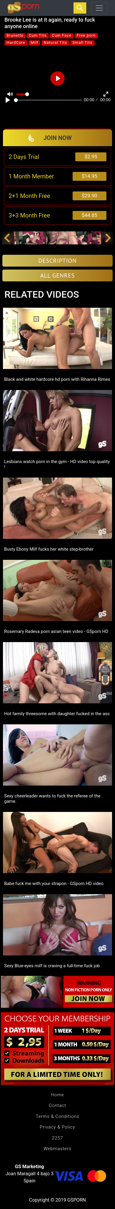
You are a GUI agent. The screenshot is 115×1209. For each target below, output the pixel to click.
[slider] (48, 100)
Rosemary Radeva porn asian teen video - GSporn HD (56, 631)
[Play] (7, 100)
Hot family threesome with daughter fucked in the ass (57, 713)
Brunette (15, 35)
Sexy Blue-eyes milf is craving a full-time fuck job (52, 965)
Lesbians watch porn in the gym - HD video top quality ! (57, 464)
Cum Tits (38, 35)
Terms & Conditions (57, 1116)
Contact (57, 1105)
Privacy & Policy (57, 1127)
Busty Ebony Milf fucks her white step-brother (49, 549)
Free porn (86, 35)
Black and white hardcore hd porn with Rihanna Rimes (57, 379)
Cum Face (61, 35)
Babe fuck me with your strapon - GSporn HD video (53, 883)
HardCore (16, 42)
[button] (6, 237)
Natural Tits (55, 42)
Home (57, 1094)
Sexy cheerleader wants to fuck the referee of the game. (52, 798)
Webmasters (57, 1148)
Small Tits (82, 42)
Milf (34, 42)
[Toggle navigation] (99, 8)
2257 (57, 1138)
